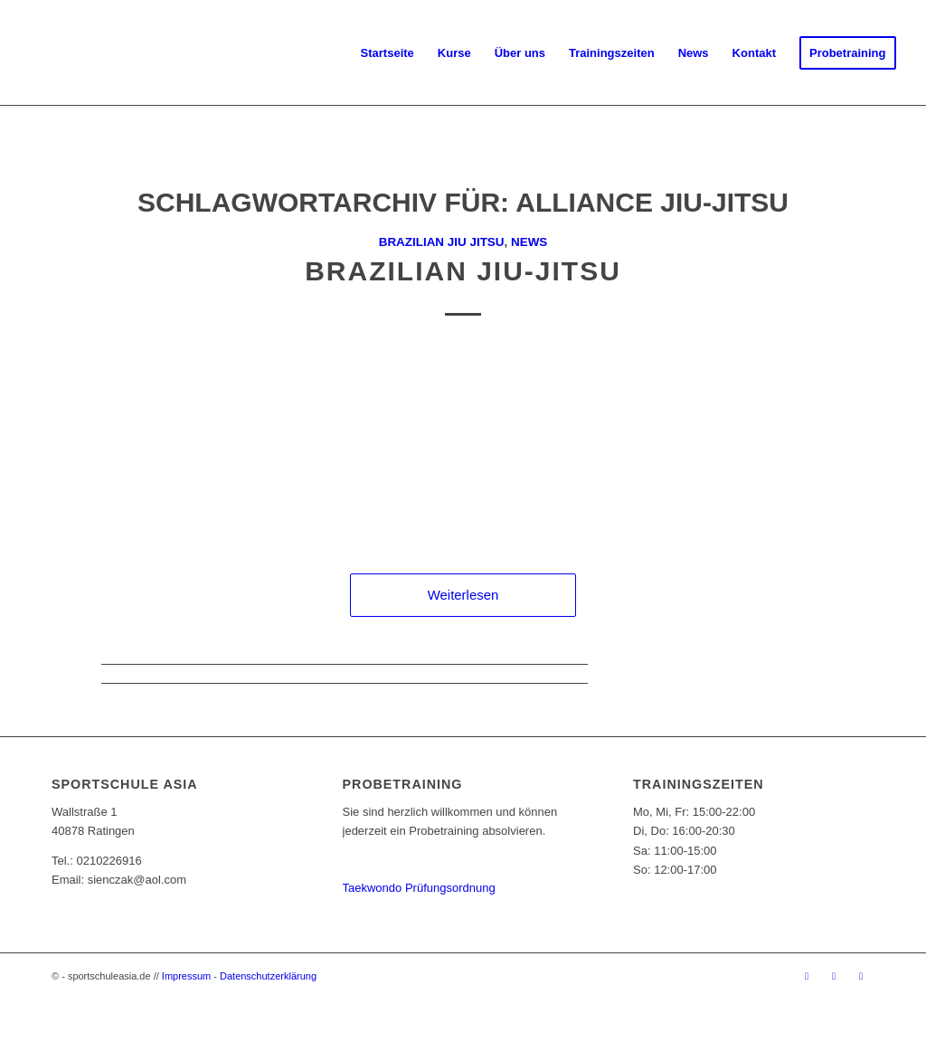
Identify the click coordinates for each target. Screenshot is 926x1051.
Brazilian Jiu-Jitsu (463, 271)
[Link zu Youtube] (860, 975)
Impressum (186, 976)
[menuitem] (387, 53)
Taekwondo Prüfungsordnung (419, 888)
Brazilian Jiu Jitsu (442, 242)
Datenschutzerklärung (268, 976)
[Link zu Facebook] (806, 975)
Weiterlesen (463, 594)
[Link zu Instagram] (833, 975)
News (529, 242)
